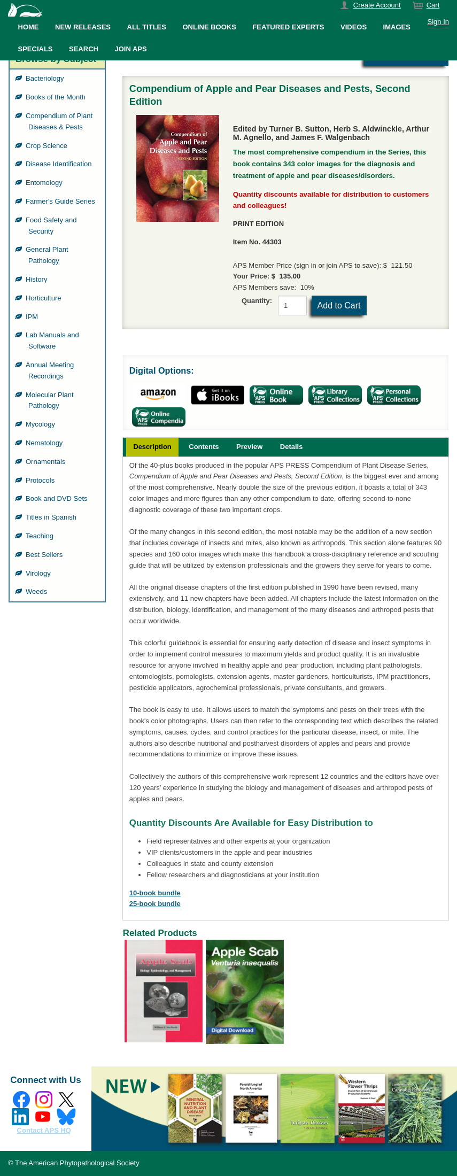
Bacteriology (46, 78)
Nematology (45, 443)
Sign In (438, 22)
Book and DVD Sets (58, 498)
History (37, 279)
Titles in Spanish (52, 517)
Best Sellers (45, 555)
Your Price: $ (254, 276)
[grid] (57, 335)
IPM (33, 317)
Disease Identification (60, 164)
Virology (39, 573)
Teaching (40, 536)
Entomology (45, 183)
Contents (204, 447)
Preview (249, 447)
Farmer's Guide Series (61, 201)
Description (152, 447)
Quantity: (257, 301)
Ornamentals (46, 462)
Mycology (41, 424)
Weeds (37, 591)
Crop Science (47, 146)
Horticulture (44, 298)
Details (291, 447)
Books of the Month (57, 97)
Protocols (41, 480)
